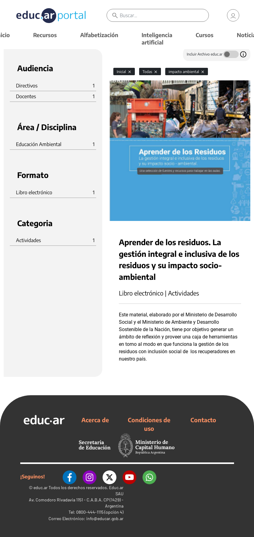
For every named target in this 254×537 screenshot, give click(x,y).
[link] (233, 15)
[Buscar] (164, 15)
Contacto (203, 419)
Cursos (204, 34)
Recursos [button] (45, 34)
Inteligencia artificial (157, 38)
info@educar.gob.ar (104, 518)
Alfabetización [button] (99, 34)
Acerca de (95, 419)
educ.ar (40, 487)
